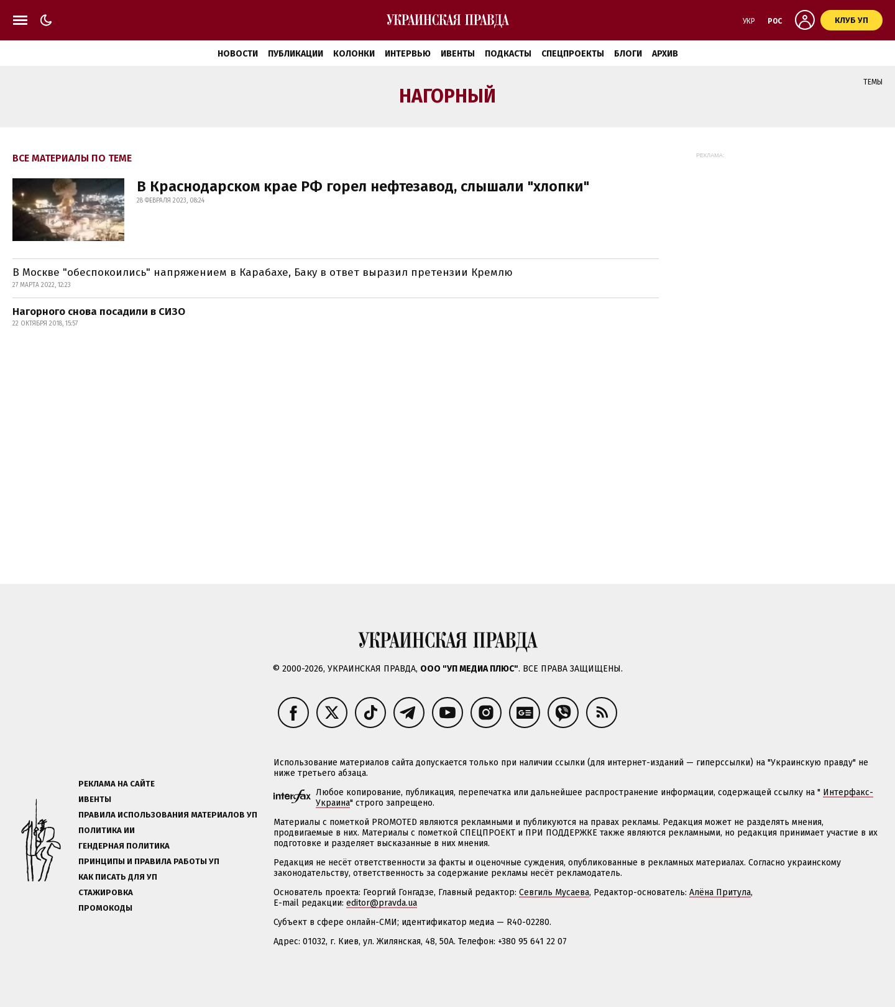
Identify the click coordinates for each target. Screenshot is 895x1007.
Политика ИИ (106, 830)
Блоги (628, 53)
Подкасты (508, 53)
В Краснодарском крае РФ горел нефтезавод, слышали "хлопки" (363, 186)
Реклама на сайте (116, 783)
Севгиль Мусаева (554, 892)
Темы (873, 82)
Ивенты (458, 53)
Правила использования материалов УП (167, 814)
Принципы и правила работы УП (148, 861)
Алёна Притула (720, 892)
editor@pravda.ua (381, 903)
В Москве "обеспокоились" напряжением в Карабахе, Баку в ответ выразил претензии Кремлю (262, 272)
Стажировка (105, 892)
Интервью (408, 53)
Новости (238, 53)
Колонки (354, 53)
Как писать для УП (117, 877)
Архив (665, 53)
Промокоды (105, 908)
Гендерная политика (124, 845)
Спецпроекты (572, 53)
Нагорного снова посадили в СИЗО (98, 311)
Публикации (295, 53)
